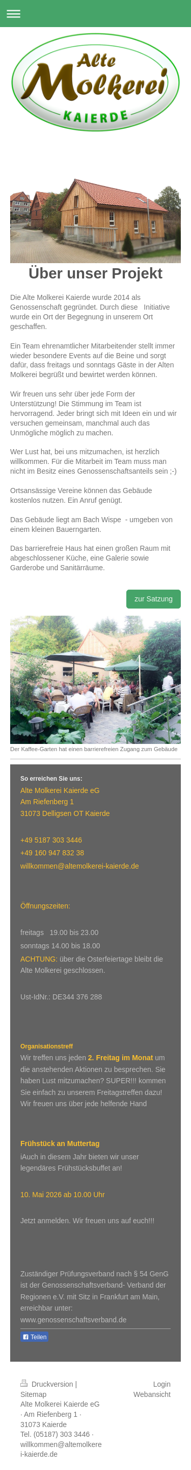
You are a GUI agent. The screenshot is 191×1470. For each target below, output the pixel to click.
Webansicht (152, 1394)
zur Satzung (153, 599)
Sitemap (33, 1394)
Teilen (34, 1337)
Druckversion (47, 1384)
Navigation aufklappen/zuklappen (95, 14)
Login (162, 1384)
